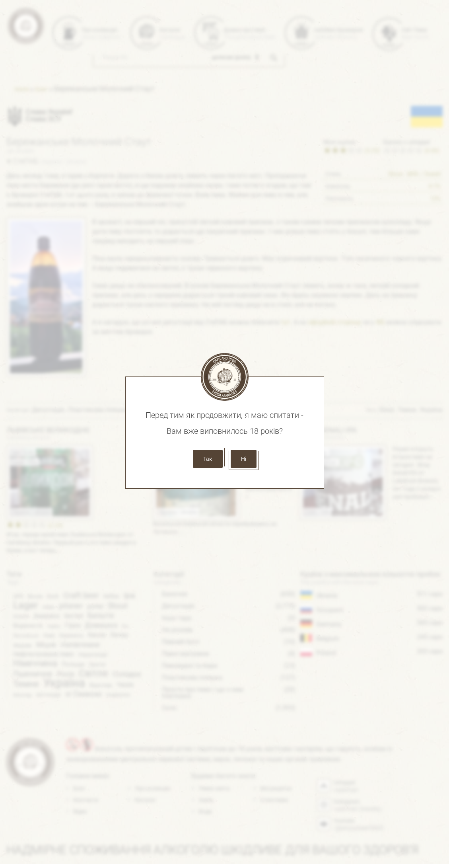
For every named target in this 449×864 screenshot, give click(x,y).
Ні (243, 459)
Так (207, 459)
